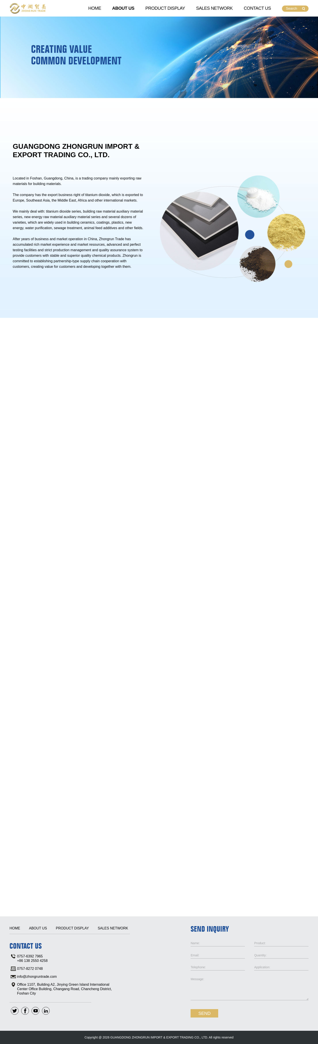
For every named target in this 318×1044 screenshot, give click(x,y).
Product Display (165, 8)
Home (94, 8)
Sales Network (214, 8)
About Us (123, 8)
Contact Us (257, 8)
